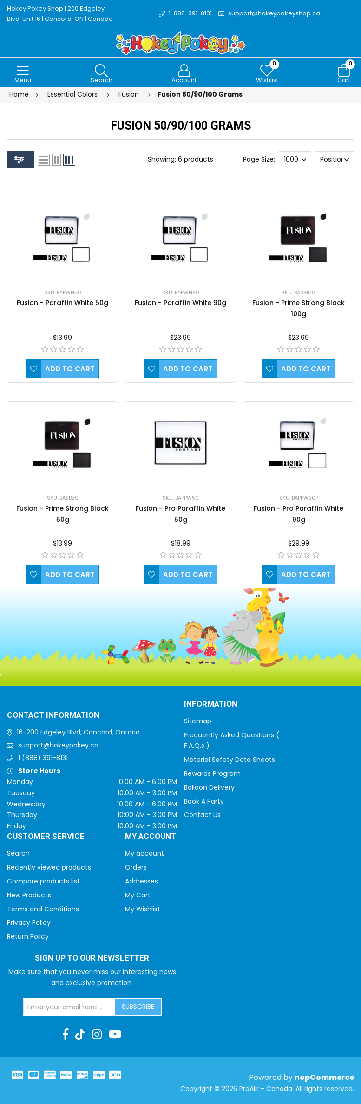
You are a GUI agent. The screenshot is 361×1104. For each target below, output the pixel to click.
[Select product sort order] (334, 159)
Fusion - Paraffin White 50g (62, 302)
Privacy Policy (29, 922)
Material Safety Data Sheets (229, 759)
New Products (29, 895)
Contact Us (202, 814)
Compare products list (43, 881)
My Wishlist (142, 909)
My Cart (138, 895)
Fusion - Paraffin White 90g (180, 302)
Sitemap (197, 721)
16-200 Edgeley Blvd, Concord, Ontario (78, 732)
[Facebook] (65, 1034)
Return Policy (28, 936)
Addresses (141, 881)
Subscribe (138, 1006)
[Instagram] (97, 1034)
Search (18, 853)
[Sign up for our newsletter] (69, 1007)
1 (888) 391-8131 (43, 757)
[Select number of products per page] (295, 159)
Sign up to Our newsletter (92, 958)
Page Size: (259, 159)
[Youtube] (115, 1034)
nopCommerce (324, 1077)
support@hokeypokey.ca (58, 745)
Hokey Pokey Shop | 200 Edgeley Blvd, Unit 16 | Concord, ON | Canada (60, 13)
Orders (136, 867)
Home (19, 94)
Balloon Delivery (209, 787)
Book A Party (204, 801)
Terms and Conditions (43, 909)
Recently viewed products (49, 867)
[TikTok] (80, 1034)
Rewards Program (212, 773)
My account (144, 853)
